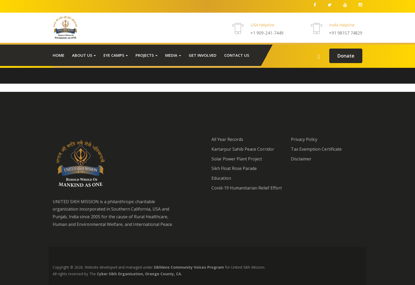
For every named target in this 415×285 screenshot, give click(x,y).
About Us (84, 55)
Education (221, 178)
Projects (146, 55)
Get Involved (202, 55)
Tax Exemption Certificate (316, 149)
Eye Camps (115, 55)
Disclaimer (301, 159)
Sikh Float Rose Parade (234, 168)
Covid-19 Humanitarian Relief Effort (246, 188)
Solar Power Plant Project (236, 159)
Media (173, 55)
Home (58, 55)
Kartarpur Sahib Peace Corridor (242, 149)
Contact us (236, 55)
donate (345, 56)
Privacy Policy (304, 139)
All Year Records (227, 139)
